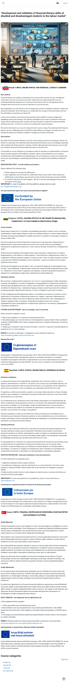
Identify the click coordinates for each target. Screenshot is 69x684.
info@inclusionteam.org (12, 187)
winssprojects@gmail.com (10, 623)
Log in (65, 3)
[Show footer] (64, 679)
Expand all (64, 659)
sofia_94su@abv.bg (7, 335)
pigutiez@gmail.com (8, 481)
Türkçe (5, 668)
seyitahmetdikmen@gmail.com (31, 623)
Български (7, 671)
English (5, 662)
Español (6, 665)
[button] (58, 3)
